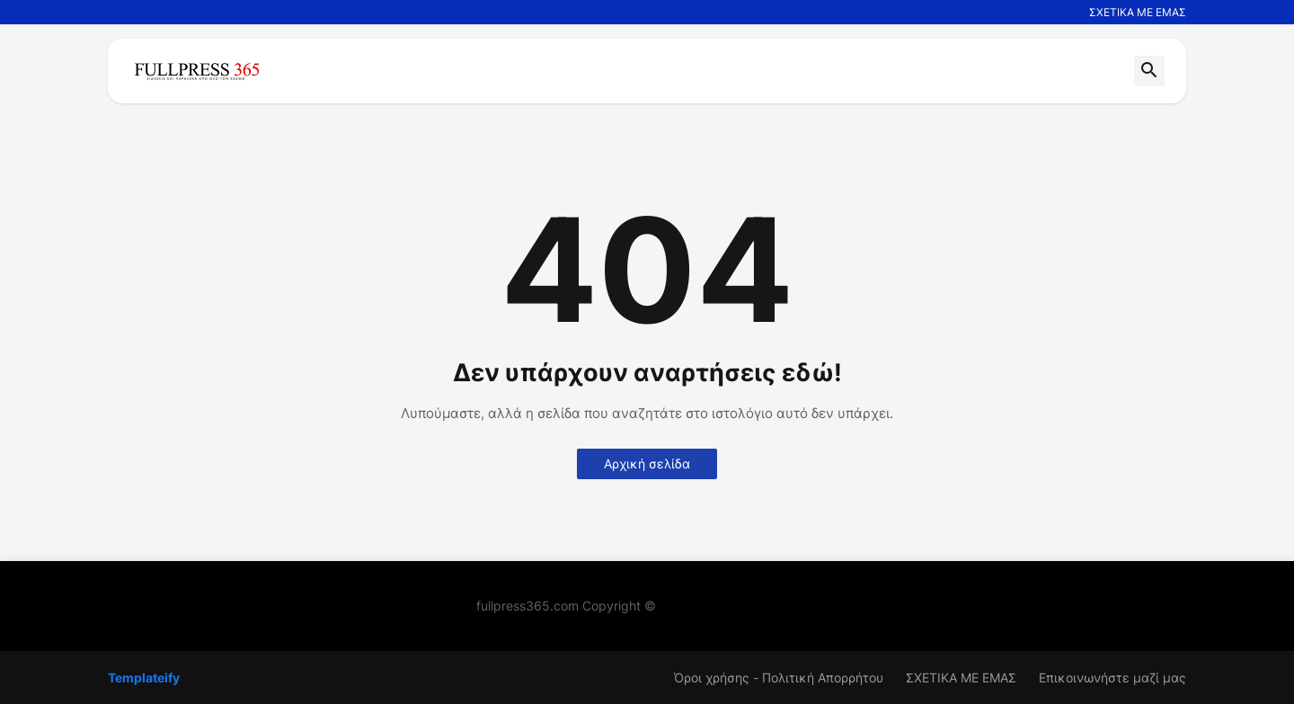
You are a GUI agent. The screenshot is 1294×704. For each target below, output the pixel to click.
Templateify (144, 677)
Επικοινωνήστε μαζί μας (1112, 677)
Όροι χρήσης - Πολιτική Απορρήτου (778, 677)
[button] (1149, 71)
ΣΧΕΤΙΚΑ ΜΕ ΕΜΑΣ (1137, 12)
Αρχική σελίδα (647, 463)
